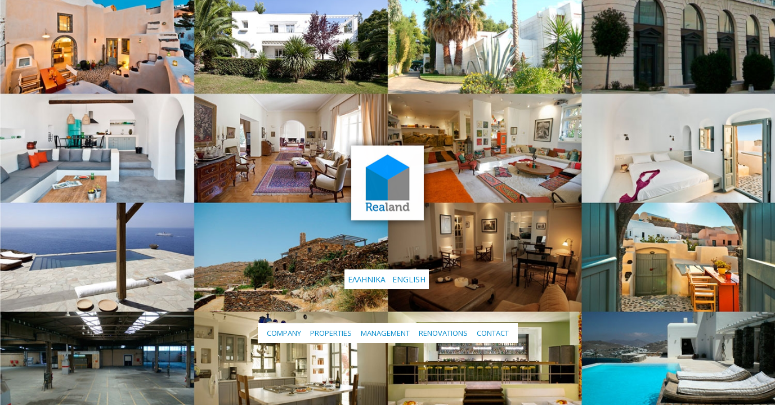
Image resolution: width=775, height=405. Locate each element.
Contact (493, 333)
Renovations (443, 333)
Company (284, 333)
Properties (331, 333)
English (408, 279)
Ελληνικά (367, 279)
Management (385, 333)
